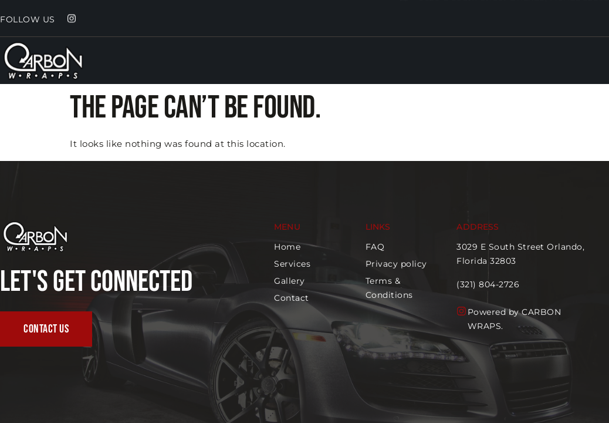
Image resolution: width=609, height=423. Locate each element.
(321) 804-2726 (488, 284)
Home (528, 66)
